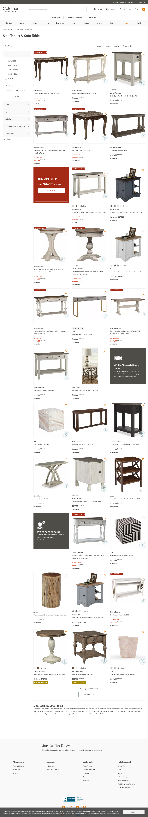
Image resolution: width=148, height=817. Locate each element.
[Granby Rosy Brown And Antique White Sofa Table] (90, 209)
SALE (126, 23)
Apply (17, 96)
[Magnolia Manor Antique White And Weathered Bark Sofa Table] (51, 147)
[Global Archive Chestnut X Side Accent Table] (128, 496)
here (117, 813)
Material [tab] (8, 119)
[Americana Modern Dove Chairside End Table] (90, 614)
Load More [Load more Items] (89, 694)
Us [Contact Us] (121, 766)
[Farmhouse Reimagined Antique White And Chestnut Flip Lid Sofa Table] (128, 328)
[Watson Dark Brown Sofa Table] (90, 442)
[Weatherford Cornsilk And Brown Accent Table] (51, 671)
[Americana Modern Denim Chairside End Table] (128, 209)
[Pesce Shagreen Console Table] (90, 331)
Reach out (40, 540)
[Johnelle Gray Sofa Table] (128, 147)
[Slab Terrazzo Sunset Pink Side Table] (128, 671)
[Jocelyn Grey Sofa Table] (51, 496)
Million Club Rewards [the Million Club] (74, 17)
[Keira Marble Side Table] (51, 442)
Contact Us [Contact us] (141, 2)
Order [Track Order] (17, 770)
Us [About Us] (50, 766)
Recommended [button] (127, 46)
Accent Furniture (8, 29)
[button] (98, 9)
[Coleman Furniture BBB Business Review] (74, 801)
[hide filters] (8, 46)
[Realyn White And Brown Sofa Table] (90, 90)
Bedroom (9, 23)
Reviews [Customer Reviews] (124, 788)
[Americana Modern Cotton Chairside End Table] (128, 269)
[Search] (56, 9)
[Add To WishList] (66, 56)
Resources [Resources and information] (92, 17)
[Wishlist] (16, 773)
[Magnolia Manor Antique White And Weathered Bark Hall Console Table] (90, 552)
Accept (134, 812)
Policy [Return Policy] (122, 777)
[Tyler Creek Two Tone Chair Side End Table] (128, 442)
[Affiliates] (86, 780)
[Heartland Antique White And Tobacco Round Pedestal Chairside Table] (90, 268)
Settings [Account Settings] (18, 766)
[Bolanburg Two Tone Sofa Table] (51, 387)
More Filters (7, 139)
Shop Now (51, 190)
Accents (99, 23)
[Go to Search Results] (84, 9)
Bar (48, 23)
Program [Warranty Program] (124, 780)
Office (112, 23)
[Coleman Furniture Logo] (11, 11)
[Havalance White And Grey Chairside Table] (90, 498)
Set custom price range (12, 86)
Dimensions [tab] (9, 134)
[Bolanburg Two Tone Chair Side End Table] (128, 93)
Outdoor (86, 23)
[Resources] (86, 777)
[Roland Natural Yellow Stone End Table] (90, 387)
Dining (35, 23)
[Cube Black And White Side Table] (128, 552)
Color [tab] (7, 104)
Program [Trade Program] (88, 766)
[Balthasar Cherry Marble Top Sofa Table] (51, 90)
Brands (139, 23)
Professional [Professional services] (56, 17)
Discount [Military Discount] (89, 770)
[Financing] (86, 773)
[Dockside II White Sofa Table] (128, 612)
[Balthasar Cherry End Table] (90, 147)
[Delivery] (120, 773)
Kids (73, 23)
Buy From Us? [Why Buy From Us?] (53, 770)
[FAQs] (119, 770)
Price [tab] (7, 54)
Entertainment (60, 23)
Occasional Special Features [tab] (15, 126)
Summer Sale (37, 98)
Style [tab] (6, 112)
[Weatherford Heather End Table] (90, 671)
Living (22, 23)
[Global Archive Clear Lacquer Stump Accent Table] (51, 612)
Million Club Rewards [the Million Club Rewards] (126, 784)
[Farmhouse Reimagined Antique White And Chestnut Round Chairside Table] (51, 266)
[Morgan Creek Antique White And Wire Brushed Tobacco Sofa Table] (51, 328)
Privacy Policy (91, 813)
